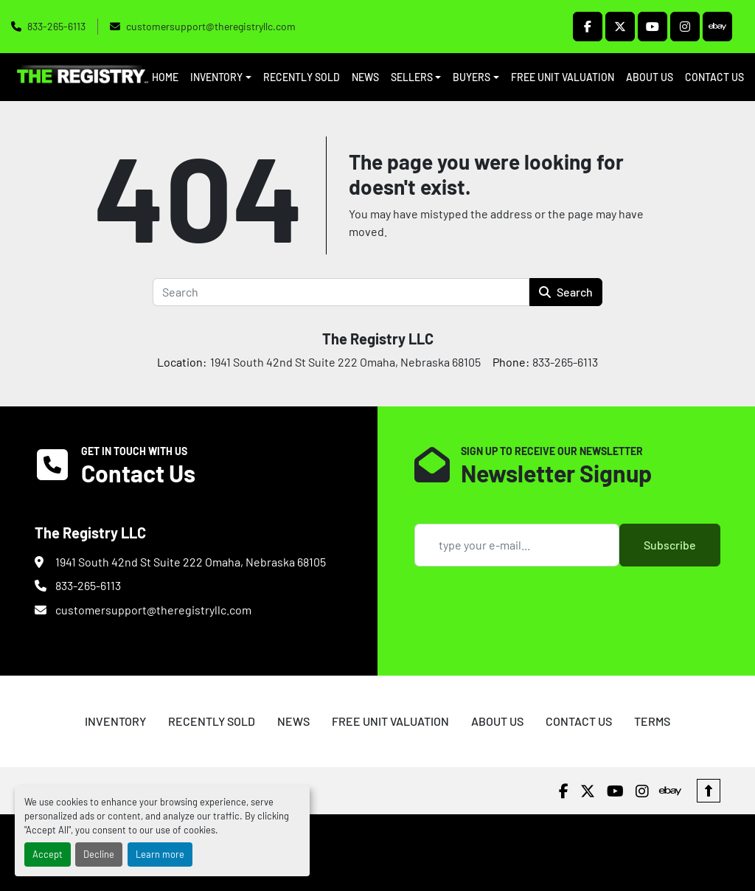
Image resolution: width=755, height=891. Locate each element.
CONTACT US (714, 77)
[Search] (341, 292)
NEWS (365, 77)
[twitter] (620, 26)
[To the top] (708, 790)
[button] (220, 77)
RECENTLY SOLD (301, 77)
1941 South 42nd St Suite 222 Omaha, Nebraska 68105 (190, 562)
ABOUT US (649, 77)
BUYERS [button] (471, 77)
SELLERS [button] (412, 77)
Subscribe (670, 545)
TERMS (652, 721)
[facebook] (587, 26)
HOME (165, 77)
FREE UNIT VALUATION (562, 77)
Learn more (160, 854)
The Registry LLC (378, 338)
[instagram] (685, 26)
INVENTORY (216, 77)
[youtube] (652, 26)
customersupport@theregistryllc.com (211, 26)
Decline (98, 854)
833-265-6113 (56, 26)
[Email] (516, 545)
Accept (47, 854)
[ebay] (717, 26)
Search (566, 292)
